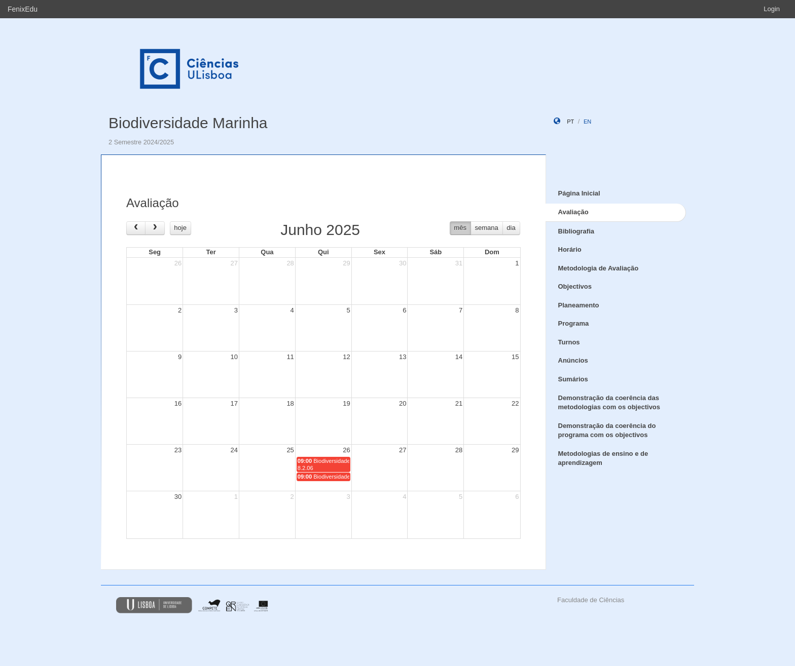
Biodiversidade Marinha (188, 122)
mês (460, 227)
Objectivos (575, 286)
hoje (180, 227)
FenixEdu (23, 9)
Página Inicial (579, 193)
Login (772, 9)
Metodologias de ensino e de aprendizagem (603, 458)
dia (511, 227)
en (587, 122)
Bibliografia (576, 231)
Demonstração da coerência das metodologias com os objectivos (609, 402)
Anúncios (573, 360)
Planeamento (578, 305)
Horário (570, 249)
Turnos (569, 342)
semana (486, 227)
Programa (573, 323)
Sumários (573, 379)
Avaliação (573, 212)
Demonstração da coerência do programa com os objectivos (607, 430)
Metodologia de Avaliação (598, 268)
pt (570, 122)
